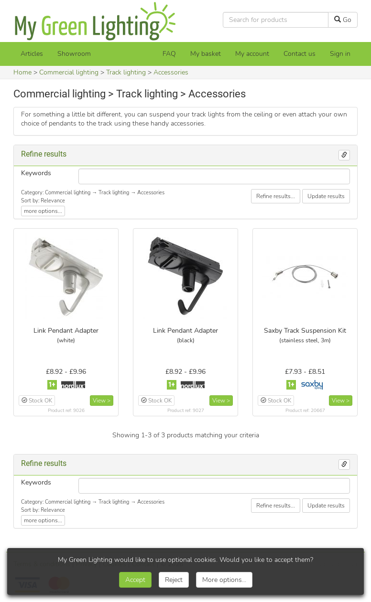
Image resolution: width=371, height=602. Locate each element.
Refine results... (275, 196)
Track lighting (126, 72)
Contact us (300, 53)
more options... (43, 211)
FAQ (169, 53)
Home (22, 72)
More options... (224, 579)
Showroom (74, 53)
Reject (174, 579)
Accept (135, 579)
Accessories (170, 72)
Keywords (36, 173)
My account (252, 53)
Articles (32, 53)
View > (101, 400)
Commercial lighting (68, 72)
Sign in (340, 53)
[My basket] (205, 54)
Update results (326, 196)
